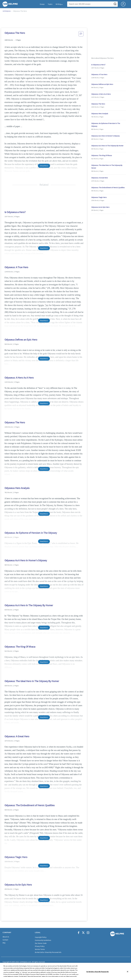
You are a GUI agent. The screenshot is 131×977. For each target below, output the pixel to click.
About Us (6, 937)
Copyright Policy (40, 937)
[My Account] (124, 4)
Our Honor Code (41, 943)
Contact (5, 940)
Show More (44, 166)
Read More (44, 248)
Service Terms (40, 949)
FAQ (4, 943)
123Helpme (7, 11)
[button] (81, 34)
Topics (50, 4)
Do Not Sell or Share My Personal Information (51, 952)
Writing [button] (58, 4)
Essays (42, 4)
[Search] (115, 4)
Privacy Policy (40, 946)
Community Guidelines (43, 940)
